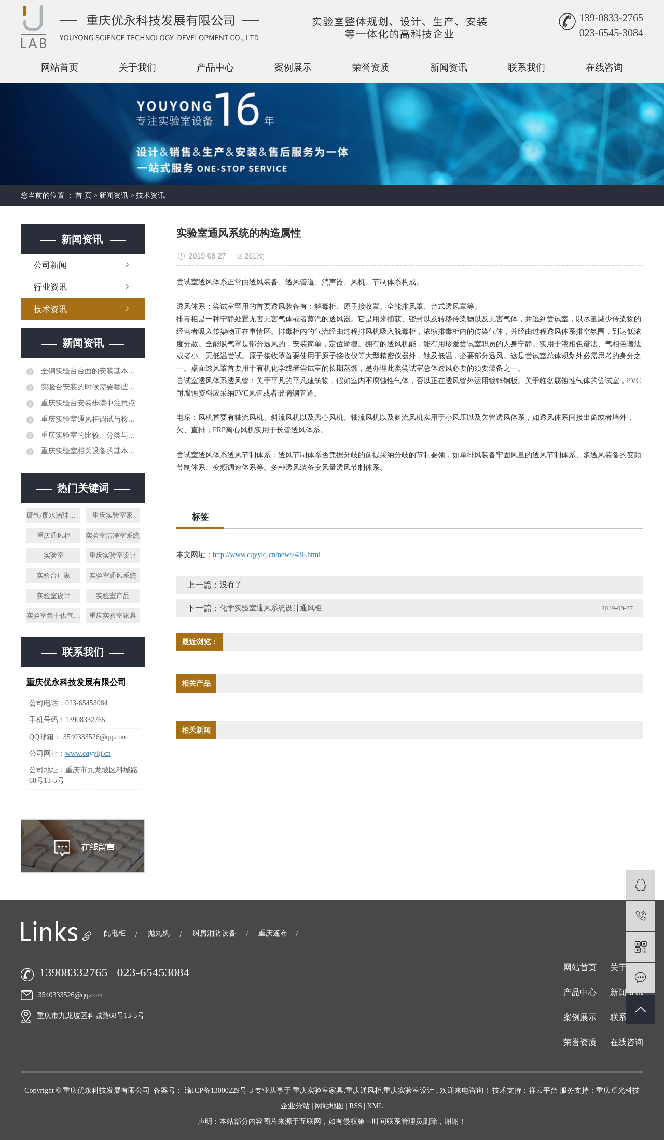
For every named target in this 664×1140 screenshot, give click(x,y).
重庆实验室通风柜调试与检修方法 (89, 419)
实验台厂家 (54, 575)
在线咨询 (604, 67)
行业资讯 (50, 286)
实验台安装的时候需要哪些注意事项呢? (89, 387)
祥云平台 (543, 1090)
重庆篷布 (272, 933)
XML (375, 1106)
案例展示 (293, 67)
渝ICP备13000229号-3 (219, 1090)
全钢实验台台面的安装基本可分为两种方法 (89, 371)
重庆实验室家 (112, 515)
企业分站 (295, 1106)
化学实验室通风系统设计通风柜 (271, 608)
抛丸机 (160, 933)
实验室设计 (54, 596)
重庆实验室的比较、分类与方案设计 (89, 435)
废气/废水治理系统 (53, 515)
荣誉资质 (371, 67)
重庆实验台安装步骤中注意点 (87, 403)
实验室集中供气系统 (53, 615)
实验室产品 (113, 596)
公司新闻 (50, 265)
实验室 (54, 555)
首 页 (83, 195)
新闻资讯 (448, 67)
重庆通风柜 (54, 535)
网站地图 (330, 1106)
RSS (355, 1106)
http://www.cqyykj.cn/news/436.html (267, 555)
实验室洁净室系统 (113, 535)
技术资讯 (150, 195)
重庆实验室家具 (112, 615)
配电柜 (116, 933)
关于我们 (137, 67)
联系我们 (526, 67)
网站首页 (59, 67)
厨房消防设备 (215, 933)
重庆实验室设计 (112, 555)
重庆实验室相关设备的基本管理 (89, 451)
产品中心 (215, 67)
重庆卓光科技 (618, 1090)
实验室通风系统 (112, 575)
